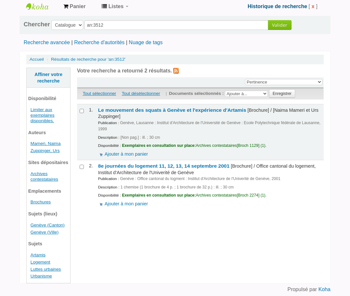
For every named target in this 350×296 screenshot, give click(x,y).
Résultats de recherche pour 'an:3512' (88, 59)
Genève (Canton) (48, 225)
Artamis (38, 254)
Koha (324, 289)
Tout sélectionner (99, 93)
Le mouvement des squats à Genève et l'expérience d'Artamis (172, 110)
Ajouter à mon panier (126, 154)
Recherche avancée (47, 42)
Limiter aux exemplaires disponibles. (43, 115)
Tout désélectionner (141, 93)
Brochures (41, 201)
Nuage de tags (145, 42)
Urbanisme (41, 276)
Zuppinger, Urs (45, 150)
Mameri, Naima (46, 143)
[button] (74, 6)
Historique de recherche (277, 6)
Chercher (37, 24)
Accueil (37, 59)
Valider (279, 25)
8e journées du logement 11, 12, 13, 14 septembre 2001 (163, 166)
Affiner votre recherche (48, 78)
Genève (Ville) (44, 232)
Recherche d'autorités (99, 42)
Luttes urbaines (46, 269)
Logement (40, 262)
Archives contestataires (42, 6)
